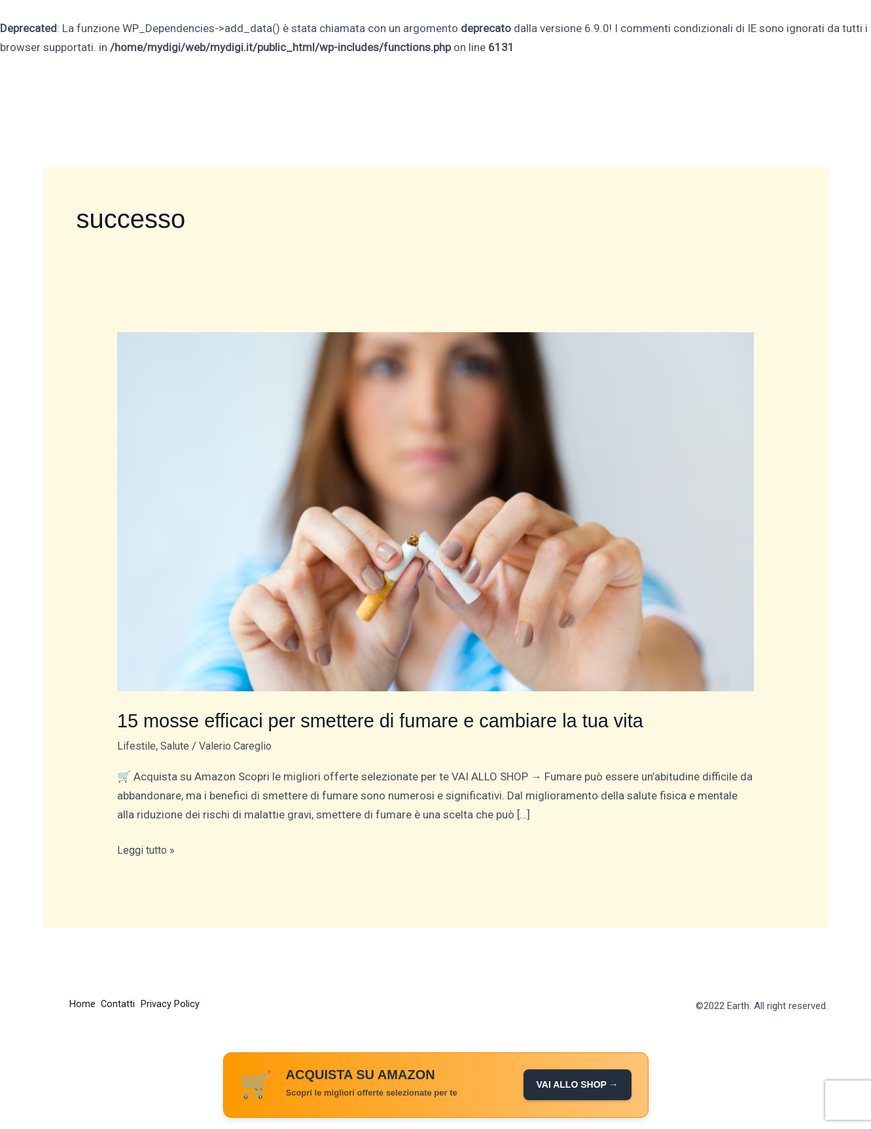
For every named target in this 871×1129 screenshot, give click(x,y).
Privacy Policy (179, 1004)
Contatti (122, 1004)
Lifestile (137, 745)
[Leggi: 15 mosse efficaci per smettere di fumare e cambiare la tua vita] (435, 511)
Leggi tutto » (148, 848)
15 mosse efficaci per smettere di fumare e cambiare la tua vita (390, 720)
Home (82, 1004)
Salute (177, 745)
